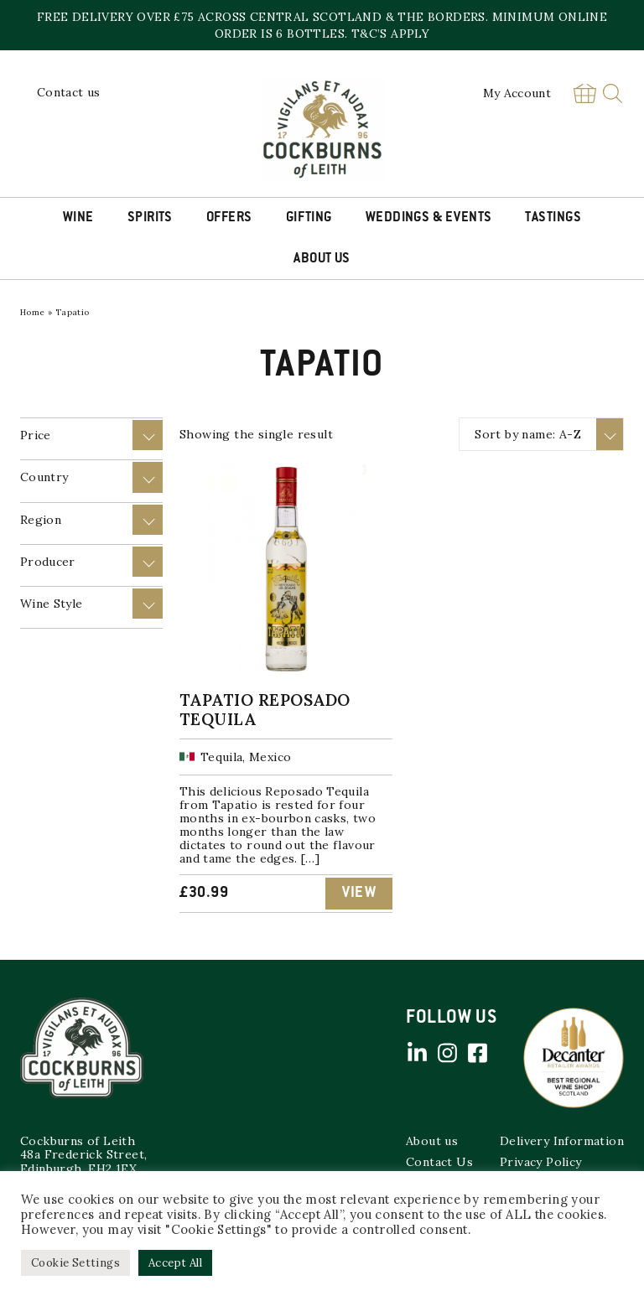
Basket (584, 93)
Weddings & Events (429, 217)
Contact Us (439, 1161)
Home (32, 312)
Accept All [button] (175, 1263)
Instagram (447, 1053)
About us (432, 1140)
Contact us (69, 92)
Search (612, 93)
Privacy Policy (541, 1161)
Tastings (553, 217)
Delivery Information (562, 1140)
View (359, 893)
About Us (322, 259)
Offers (229, 217)
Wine (78, 217)
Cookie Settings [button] (75, 1263)
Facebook (477, 1053)
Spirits (150, 217)
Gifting (309, 217)
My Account (517, 93)
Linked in (417, 1053)
